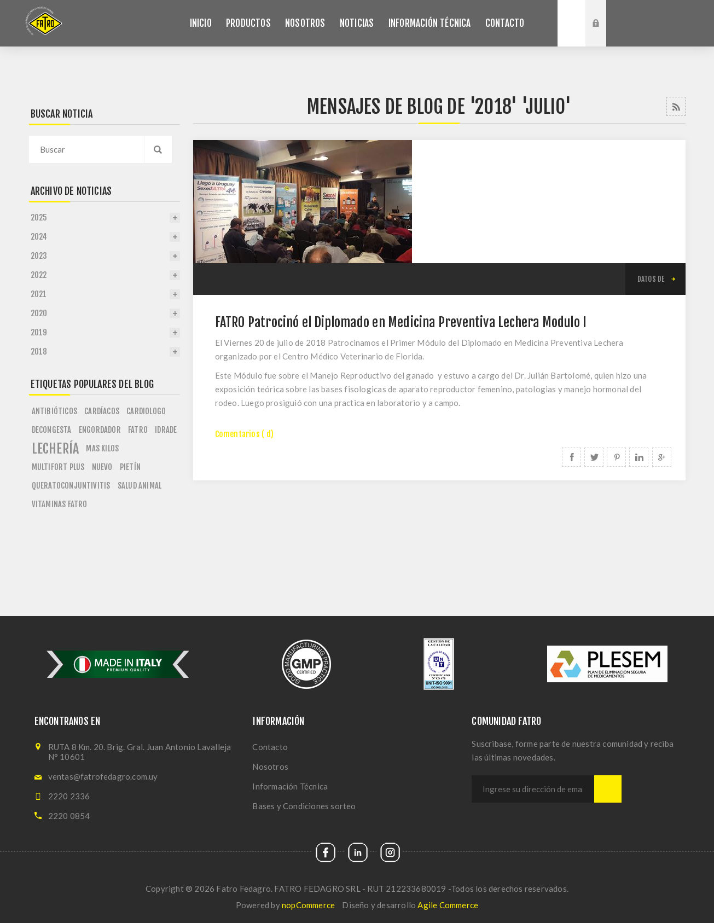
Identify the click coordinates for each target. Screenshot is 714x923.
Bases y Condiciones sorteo (304, 806)
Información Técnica (290, 786)
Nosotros (270, 766)
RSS (676, 106)
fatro (138, 430)
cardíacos (101, 411)
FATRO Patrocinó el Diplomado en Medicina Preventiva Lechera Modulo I (401, 322)
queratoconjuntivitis (71, 485)
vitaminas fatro (60, 504)
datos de (651, 279)
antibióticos (54, 411)
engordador (100, 430)
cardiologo (146, 411)
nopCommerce (308, 905)
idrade (166, 430)
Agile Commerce (447, 905)
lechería (55, 448)
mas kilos (102, 448)
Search (158, 149)
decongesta (52, 430)
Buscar (571, 23)
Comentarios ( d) (244, 434)
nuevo (102, 467)
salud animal (139, 485)
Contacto (270, 747)
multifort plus (58, 467)
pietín (130, 467)
